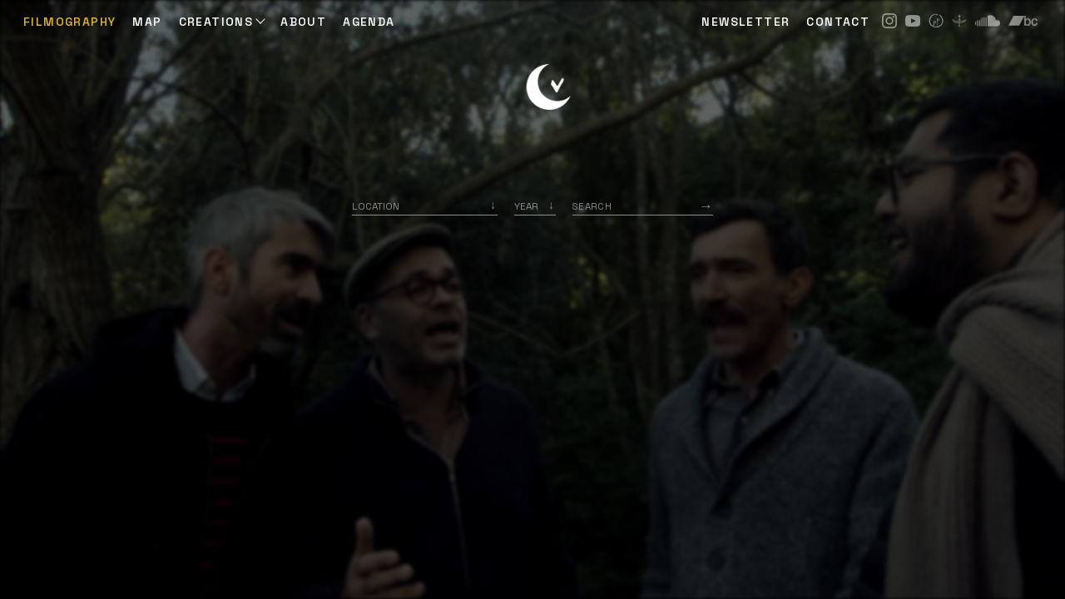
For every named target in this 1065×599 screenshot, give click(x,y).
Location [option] (375, 206)
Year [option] (526, 206)
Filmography (69, 21)
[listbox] (535, 205)
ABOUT (303, 21)
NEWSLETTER (745, 21)
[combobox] (425, 205)
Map (146, 21)
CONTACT (837, 21)
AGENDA (368, 21)
